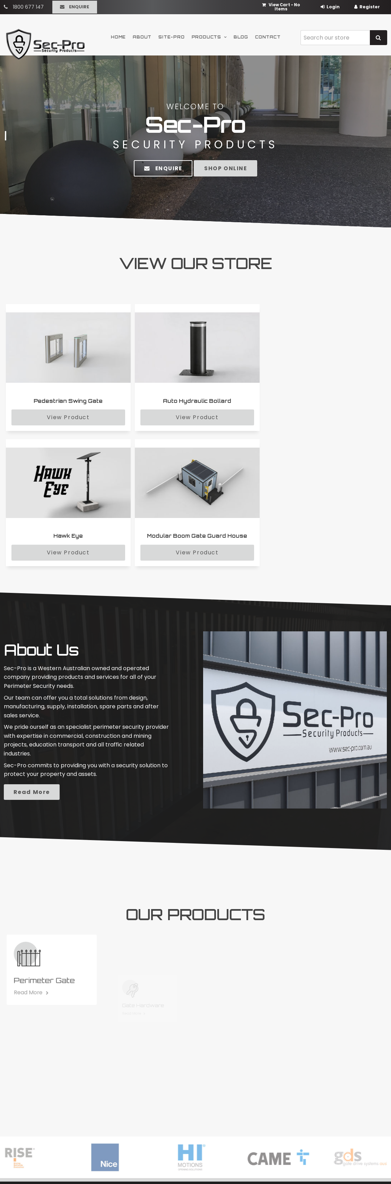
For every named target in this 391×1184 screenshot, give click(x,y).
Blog (241, 35)
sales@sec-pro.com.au (343, 1090)
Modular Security (227, 1069)
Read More (92, 650)
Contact (268, 35)
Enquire (79, 6)
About (142, 35)
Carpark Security (227, 1087)
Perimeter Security (229, 1078)
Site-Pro (171, 35)
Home (118, 35)
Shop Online (229, 168)
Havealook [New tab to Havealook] (218, 1165)
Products (206, 35)
